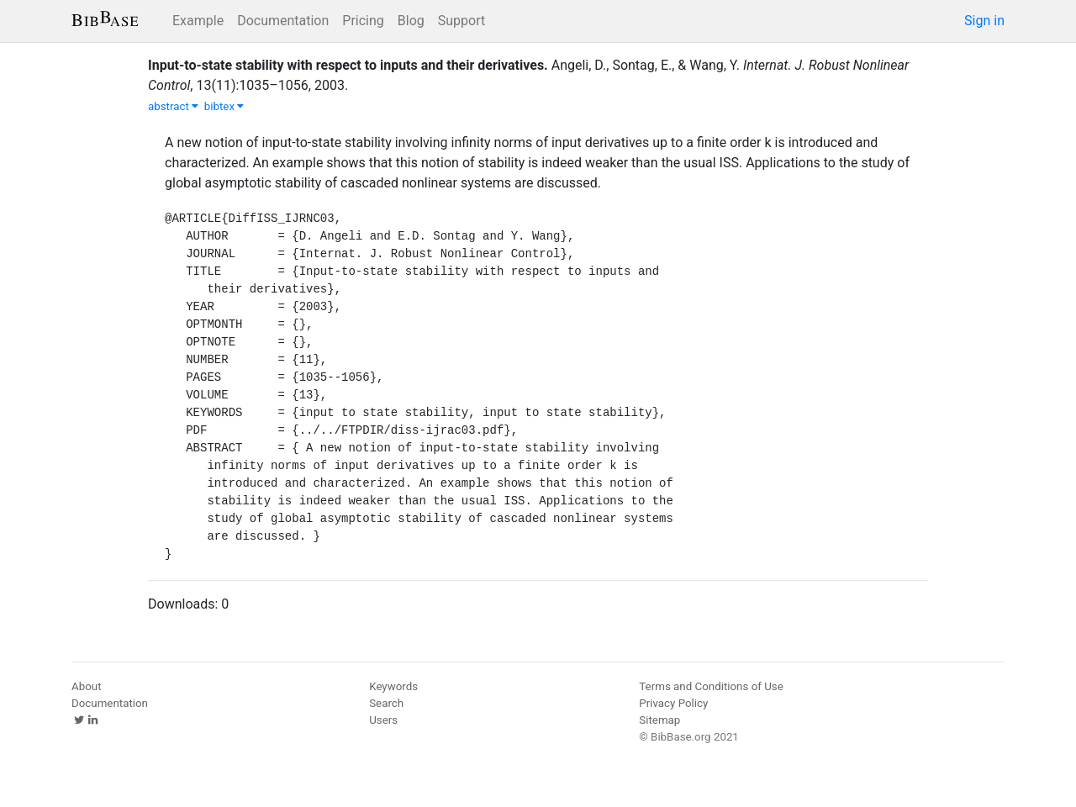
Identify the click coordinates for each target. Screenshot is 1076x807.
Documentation (283, 21)
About (86, 686)
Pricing (363, 21)
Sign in (984, 21)
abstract (173, 106)
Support (461, 21)
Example (198, 21)
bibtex (224, 106)
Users (383, 720)
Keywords (393, 686)
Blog (411, 21)
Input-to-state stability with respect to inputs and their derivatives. (348, 65)
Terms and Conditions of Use (711, 686)
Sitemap (659, 720)
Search (386, 703)
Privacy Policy (673, 703)
